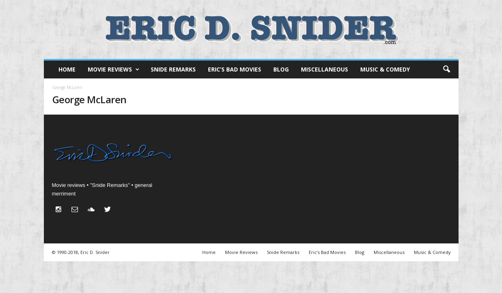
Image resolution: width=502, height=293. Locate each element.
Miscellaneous (324, 69)
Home (67, 69)
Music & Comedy (385, 69)
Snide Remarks (173, 69)
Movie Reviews (113, 69)
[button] (446, 69)
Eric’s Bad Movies (234, 69)
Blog (281, 69)
